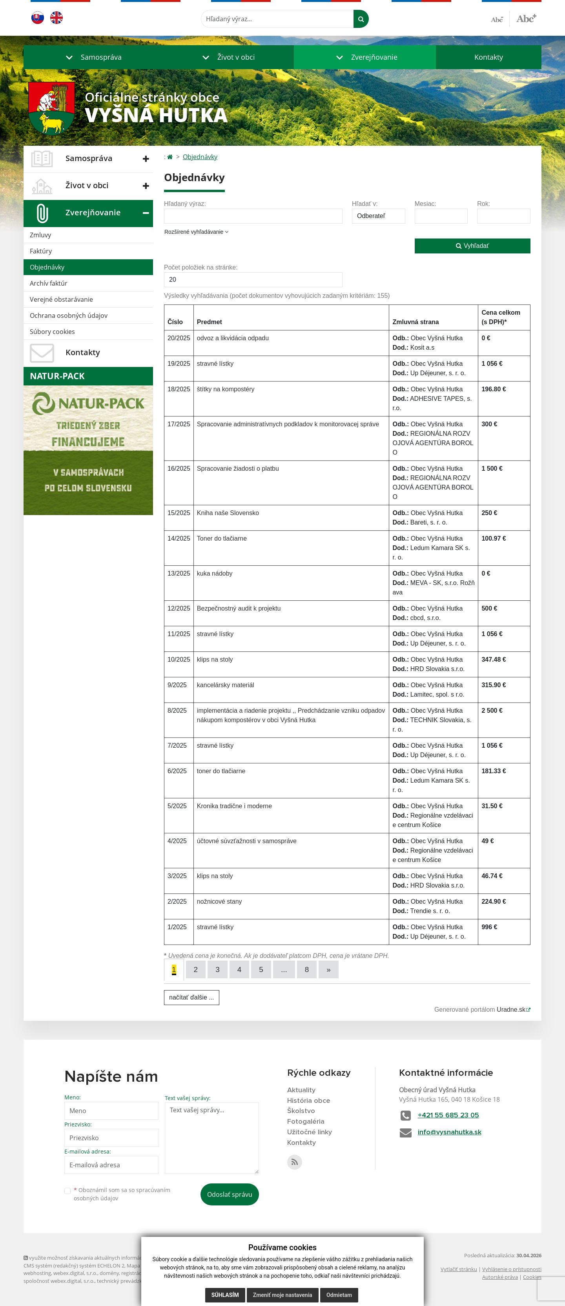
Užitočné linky (309, 1132)
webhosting (37, 1273)
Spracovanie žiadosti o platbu (238, 468)
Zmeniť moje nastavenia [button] (282, 1295)
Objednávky (47, 267)
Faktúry (41, 251)
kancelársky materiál (225, 685)
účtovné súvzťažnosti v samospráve (247, 841)
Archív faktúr (48, 283)
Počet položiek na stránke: (201, 267)
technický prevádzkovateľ (127, 1280)
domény (109, 1273)
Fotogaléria (305, 1121)
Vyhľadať (472, 245)
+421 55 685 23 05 (448, 1115)
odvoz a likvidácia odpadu (233, 338)
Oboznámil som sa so (122, 1194)
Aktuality (301, 1090)
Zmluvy (40, 235)
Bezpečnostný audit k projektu (239, 608)
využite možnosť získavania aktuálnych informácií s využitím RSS (101, 1257)
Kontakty (488, 57)
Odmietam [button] (339, 1295)
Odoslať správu (229, 1194)
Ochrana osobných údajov (69, 315)
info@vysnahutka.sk (449, 1132)
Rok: (483, 203)
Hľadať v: (365, 203)
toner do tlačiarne (221, 771)
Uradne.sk (511, 1009)
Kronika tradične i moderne (234, 806)
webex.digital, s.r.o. (75, 1273)
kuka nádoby (215, 573)
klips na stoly (215, 659)
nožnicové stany (219, 901)
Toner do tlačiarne (222, 538)
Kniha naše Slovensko (228, 513)
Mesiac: (425, 203)
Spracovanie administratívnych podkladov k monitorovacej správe (288, 424)
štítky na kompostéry (226, 389)
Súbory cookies (52, 331)
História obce (308, 1100)
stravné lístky (215, 363)
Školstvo (301, 1111)
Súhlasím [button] (225, 1295)
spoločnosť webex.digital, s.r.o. (59, 1280)
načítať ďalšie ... (191, 997)
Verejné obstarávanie (61, 299)
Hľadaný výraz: (185, 203)
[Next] (328, 969)
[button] (92, 57)
